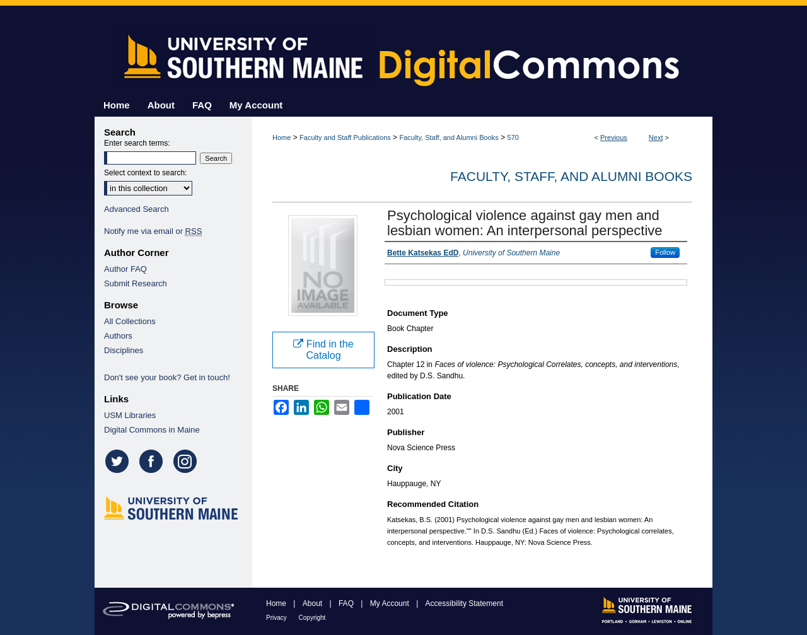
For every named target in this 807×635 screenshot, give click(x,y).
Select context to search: (145, 172)
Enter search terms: (137, 143)
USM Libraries (130, 415)
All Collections (130, 321)
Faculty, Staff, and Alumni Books (448, 137)
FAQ (347, 603)
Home (281, 137)
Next (656, 137)
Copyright (312, 617)
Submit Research (135, 283)
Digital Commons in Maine (152, 429)
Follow (665, 252)
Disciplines (123, 350)
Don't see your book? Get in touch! (167, 377)
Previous (613, 137)
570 (513, 137)
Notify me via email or (153, 231)
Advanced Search (136, 209)
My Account (390, 603)
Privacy (277, 617)
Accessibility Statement (464, 603)
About (314, 603)
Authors (118, 336)
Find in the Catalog (323, 350)
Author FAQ (125, 269)
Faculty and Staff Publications (345, 137)
